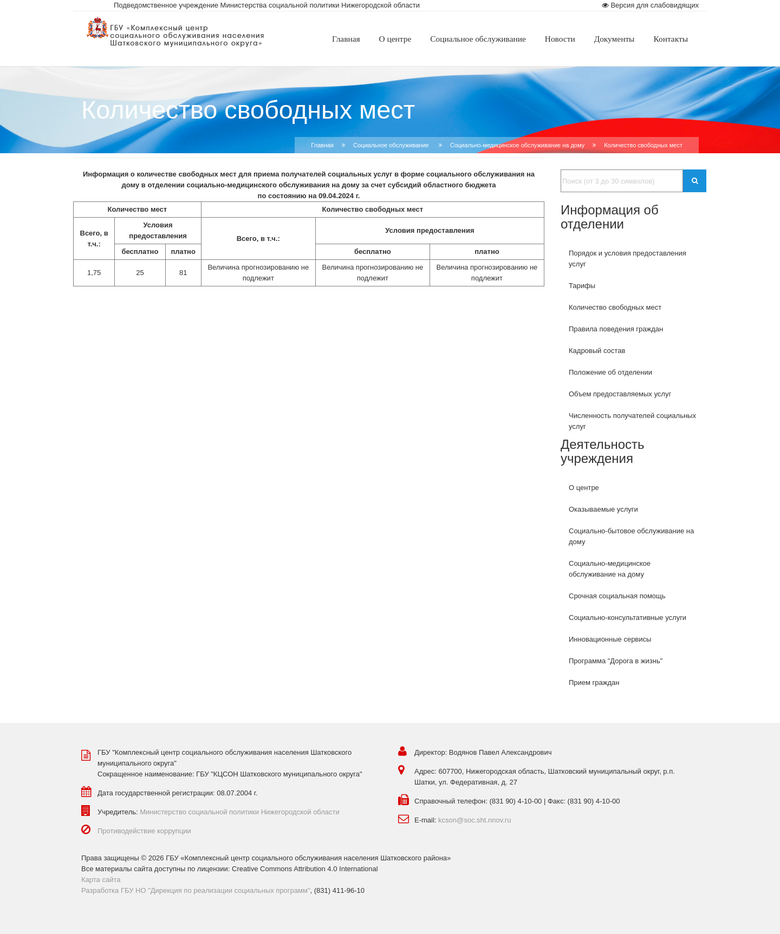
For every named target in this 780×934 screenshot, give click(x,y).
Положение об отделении (610, 372)
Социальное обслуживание (392, 145)
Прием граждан (594, 682)
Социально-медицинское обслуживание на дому (517, 145)
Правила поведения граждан (616, 329)
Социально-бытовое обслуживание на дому (631, 536)
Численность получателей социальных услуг (632, 421)
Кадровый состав (597, 351)
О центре (584, 488)
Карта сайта (100, 880)
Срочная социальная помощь (617, 596)
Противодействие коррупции (144, 831)
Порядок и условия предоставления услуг (627, 258)
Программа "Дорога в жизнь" (615, 661)
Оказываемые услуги (603, 509)
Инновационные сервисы (610, 639)
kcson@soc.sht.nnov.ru (474, 820)
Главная (322, 145)
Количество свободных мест (615, 307)
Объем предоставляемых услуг (620, 394)
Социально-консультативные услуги (627, 617)
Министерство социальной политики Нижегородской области (240, 812)
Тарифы (582, 286)
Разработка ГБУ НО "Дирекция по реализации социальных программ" (195, 890)
